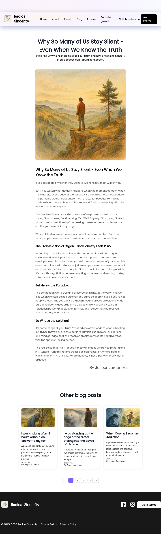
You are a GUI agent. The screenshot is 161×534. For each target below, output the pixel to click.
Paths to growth (106, 19)
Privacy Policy (68, 524)
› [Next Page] (96, 480)
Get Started (147, 19)
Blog (79, 19)
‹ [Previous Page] (64, 480)
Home (43, 19)
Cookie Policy (49, 524)
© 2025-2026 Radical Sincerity (19, 524)
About (55, 19)
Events (68, 19)
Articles (91, 19)
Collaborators (129, 19)
